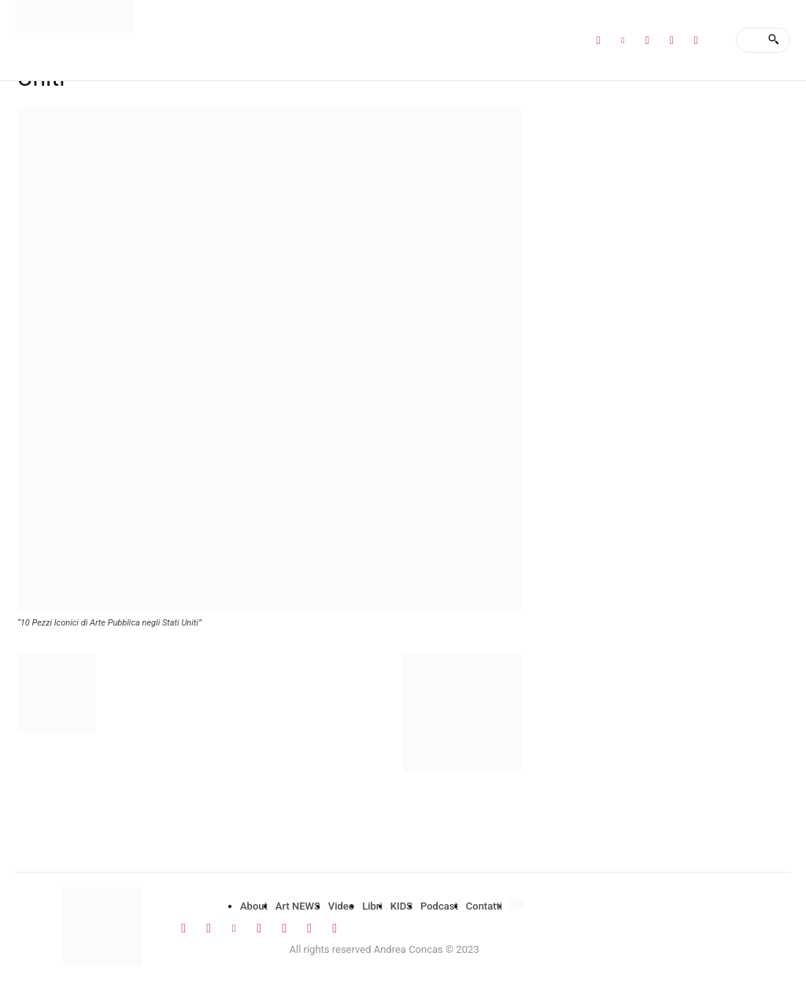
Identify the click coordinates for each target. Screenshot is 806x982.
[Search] (773, 40)
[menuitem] (519, 905)
